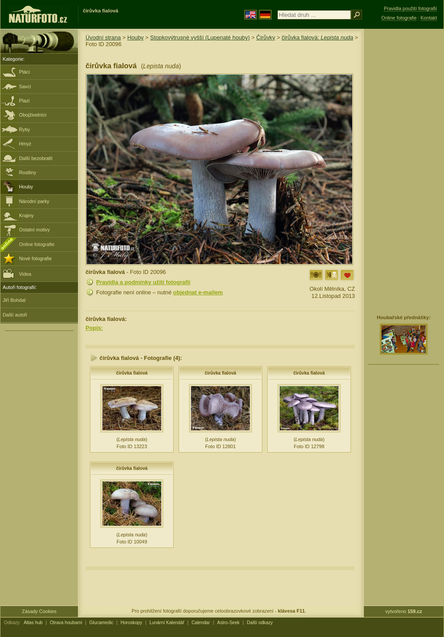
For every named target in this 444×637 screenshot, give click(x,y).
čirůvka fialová (132, 373)
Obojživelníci (33, 114)
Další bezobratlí (36, 158)
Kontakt (429, 17)
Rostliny (27, 172)
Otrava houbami (66, 622)
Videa (17, 273)
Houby (26, 186)
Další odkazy (260, 622)
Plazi (24, 100)
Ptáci (24, 71)
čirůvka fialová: (318, 37)
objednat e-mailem (198, 292)
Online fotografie (37, 244)
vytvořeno (404, 611)
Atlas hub (33, 622)
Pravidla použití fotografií (410, 8)
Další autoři (15, 314)
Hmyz (25, 143)
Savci (25, 86)
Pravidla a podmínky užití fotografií (143, 282)
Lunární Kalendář (166, 622)
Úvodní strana (103, 37)
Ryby (24, 129)
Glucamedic (101, 622)
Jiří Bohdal (14, 300)
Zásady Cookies (39, 611)
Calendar (200, 622)
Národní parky (34, 201)
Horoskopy (131, 622)
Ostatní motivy (34, 229)
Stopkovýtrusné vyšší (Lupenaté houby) (200, 37)
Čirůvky (265, 37)
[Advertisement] (395, 171)
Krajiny (26, 215)
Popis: (94, 327)
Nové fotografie (35, 258)
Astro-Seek (228, 622)
